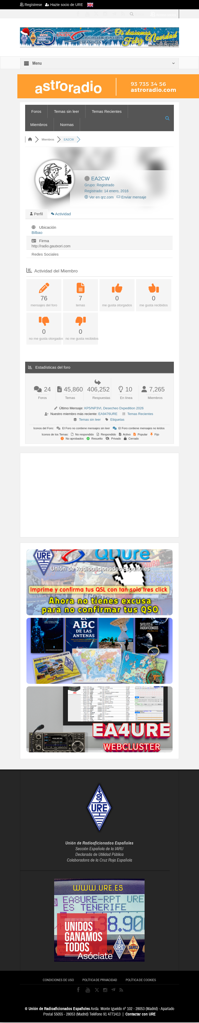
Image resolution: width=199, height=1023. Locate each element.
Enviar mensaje (131, 197)
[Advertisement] (112, 495)
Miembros (38, 124)
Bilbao (37, 233)
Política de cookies (141, 981)
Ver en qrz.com (98, 197)
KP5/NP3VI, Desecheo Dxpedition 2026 (114, 409)
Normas (67, 124)
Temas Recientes (107, 111)
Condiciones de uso (58, 981)
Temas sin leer (66, 111)
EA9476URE (107, 415)
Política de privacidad (99, 981)
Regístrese (32, 5)
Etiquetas (117, 420)
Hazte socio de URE (64, 5)
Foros (36, 111)
